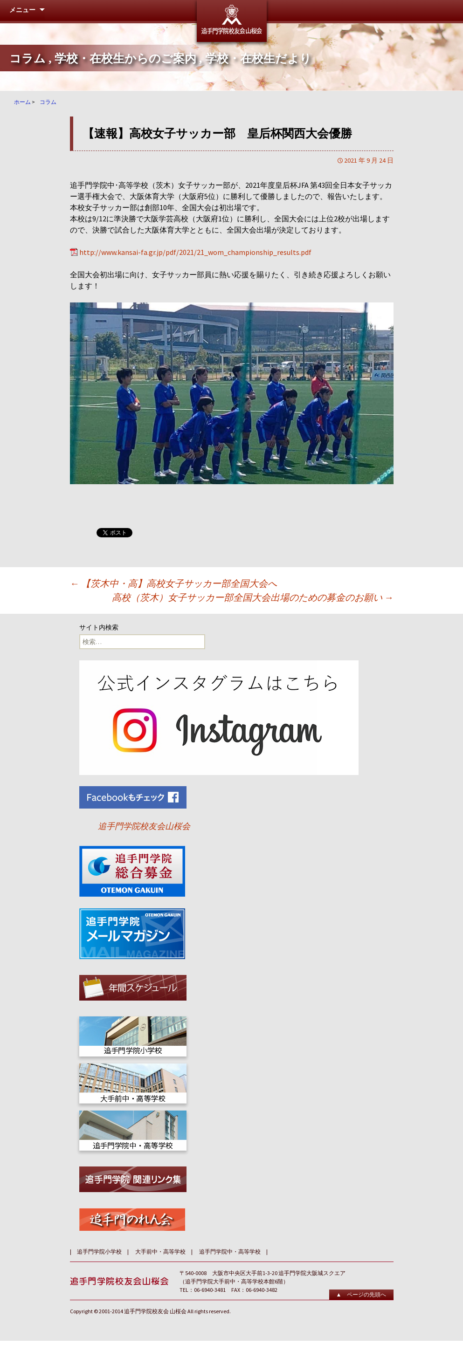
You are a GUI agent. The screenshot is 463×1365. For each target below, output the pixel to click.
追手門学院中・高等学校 (230, 1251)
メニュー (22, 10)
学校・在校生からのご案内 (125, 58)
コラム (27, 58)
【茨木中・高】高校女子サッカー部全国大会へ (173, 583)
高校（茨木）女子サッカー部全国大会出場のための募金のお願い (253, 597)
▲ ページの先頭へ (361, 1294)
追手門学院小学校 (99, 1251)
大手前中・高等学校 (160, 1251)
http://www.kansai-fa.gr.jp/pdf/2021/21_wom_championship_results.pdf (195, 252)
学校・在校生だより (258, 58)
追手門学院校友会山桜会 (144, 826)
